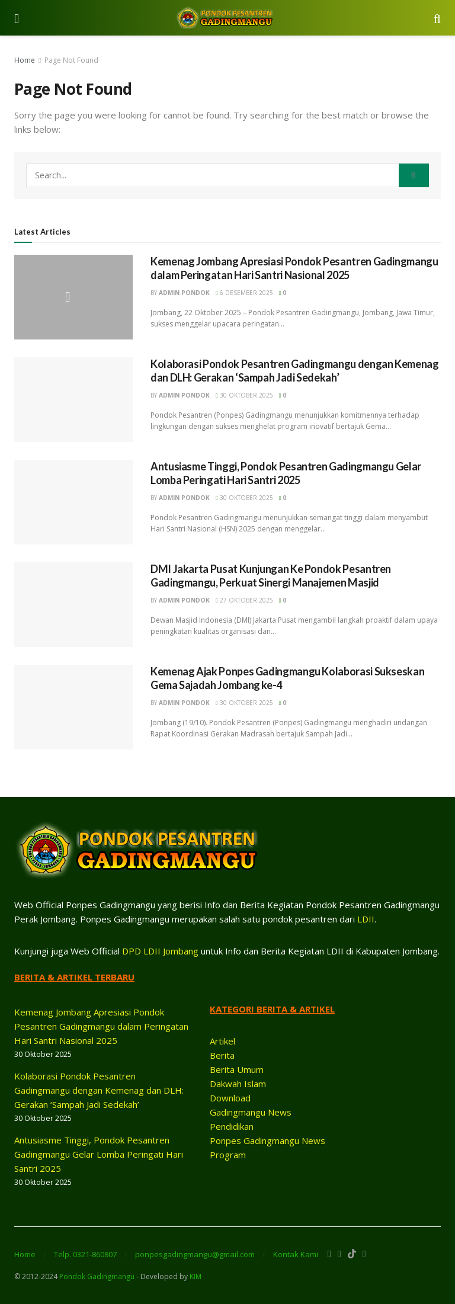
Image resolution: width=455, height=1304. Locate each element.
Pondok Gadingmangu (96, 1276)
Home (24, 60)
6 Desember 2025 (244, 293)
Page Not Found (71, 60)
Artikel (222, 1041)
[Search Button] (414, 175)
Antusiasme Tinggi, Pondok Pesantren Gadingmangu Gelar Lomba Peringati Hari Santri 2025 (285, 473)
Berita (222, 1055)
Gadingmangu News (250, 1112)
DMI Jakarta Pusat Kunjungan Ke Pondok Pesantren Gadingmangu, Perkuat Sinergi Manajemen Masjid (270, 575)
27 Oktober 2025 (244, 600)
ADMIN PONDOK (184, 293)
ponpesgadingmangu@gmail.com (195, 1254)
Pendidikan (232, 1126)
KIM (195, 1276)
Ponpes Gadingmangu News (267, 1140)
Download (230, 1098)
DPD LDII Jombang (160, 951)
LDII (365, 919)
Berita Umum (237, 1069)
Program (228, 1155)
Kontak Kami (295, 1254)
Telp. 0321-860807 (85, 1254)
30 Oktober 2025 (244, 395)
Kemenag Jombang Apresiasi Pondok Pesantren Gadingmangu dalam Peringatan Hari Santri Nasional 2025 (294, 268)
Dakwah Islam (238, 1084)
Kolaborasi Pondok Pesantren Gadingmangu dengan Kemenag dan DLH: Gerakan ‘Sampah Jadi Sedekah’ (294, 370)
